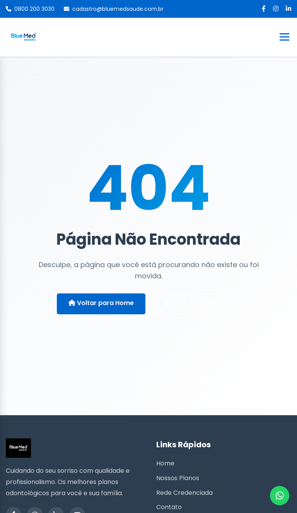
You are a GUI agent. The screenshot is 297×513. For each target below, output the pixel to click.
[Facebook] (264, 8)
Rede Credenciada (184, 492)
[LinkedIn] (288, 8)
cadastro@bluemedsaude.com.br (114, 9)
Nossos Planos (177, 478)
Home (165, 463)
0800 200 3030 (30, 9)
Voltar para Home (101, 302)
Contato (169, 507)
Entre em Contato (196, 303)
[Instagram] (275, 8)
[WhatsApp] (279, 495)
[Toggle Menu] (284, 37)
